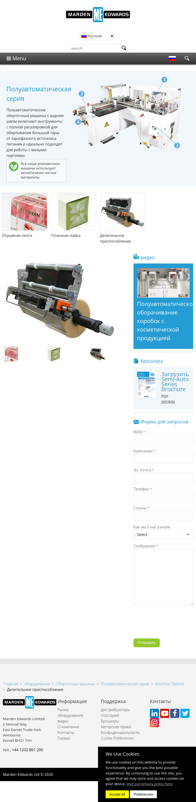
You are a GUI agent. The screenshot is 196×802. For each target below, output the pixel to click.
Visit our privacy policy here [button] (150, 783)
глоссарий (110, 715)
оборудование (37, 683)
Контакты (66, 732)
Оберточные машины (75, 683)
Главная (11, 683)
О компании (68, 726)
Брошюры (110, 721)
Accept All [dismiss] (117, 794)
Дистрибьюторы (115, 709)
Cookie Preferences (117, 738)
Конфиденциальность (120, 732)
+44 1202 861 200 (27, 749)
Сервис (64, 738)
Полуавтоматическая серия (125, 683)
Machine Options (169, 683)
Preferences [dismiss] (143, 794)
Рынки (63, 709)
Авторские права (116, 726)
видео (63, 721)
